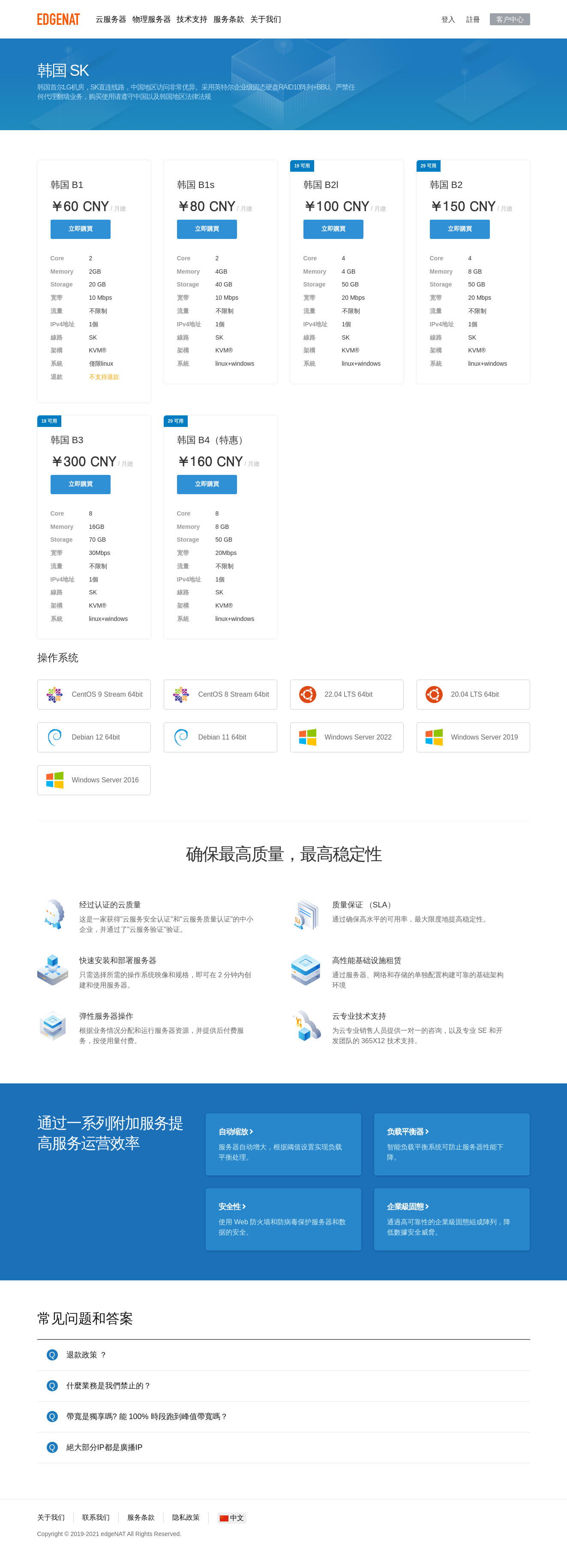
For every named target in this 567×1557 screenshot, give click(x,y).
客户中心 (510, 19)
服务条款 (228, 19)
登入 (448, 19)
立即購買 (81, 229)
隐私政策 (186, 1517)
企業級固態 (408, 1206)
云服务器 (111, 19)
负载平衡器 (408, 1131)
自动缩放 (236, 1131)
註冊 (473, 19)
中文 (232, 1517)
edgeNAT (58, 19)
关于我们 (265, 19)
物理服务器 (151, 19)
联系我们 (96, 1517)
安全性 (232, 1206)
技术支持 (192, 19)
